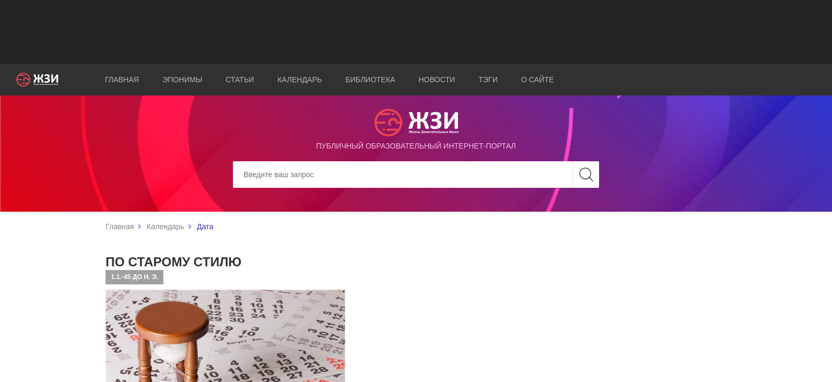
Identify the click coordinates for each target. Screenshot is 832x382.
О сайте (537, 79)
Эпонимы (182, 79)
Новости (437, 79)
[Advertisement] (416, 31)
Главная (122, 79)
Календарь (300, 79)
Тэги (488, 79)
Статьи (240, 79)
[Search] (416, 174)
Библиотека (370, 79)
